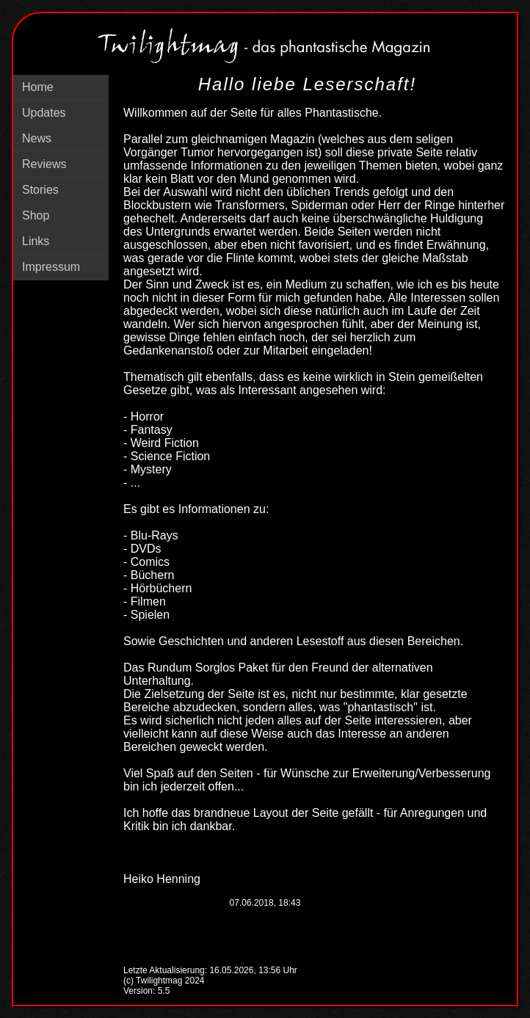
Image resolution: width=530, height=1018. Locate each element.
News (36, 138)
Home (38, 87)
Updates (44, 112)
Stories (40, 189)
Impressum (51, 267)
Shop (35, 215)
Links (35, 241)
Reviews (44, 164)
